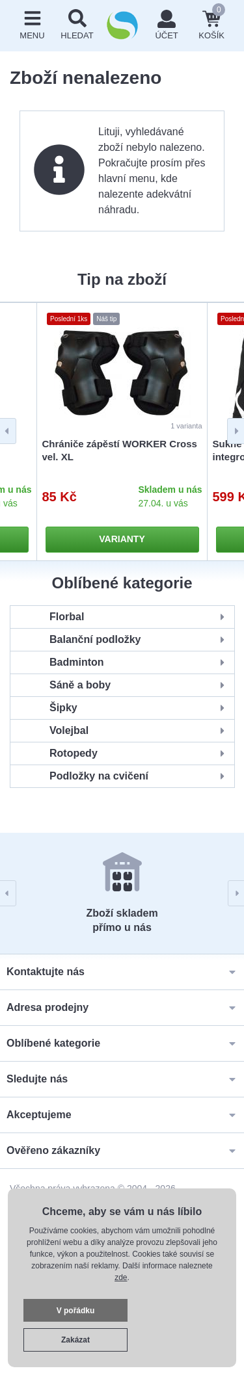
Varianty (122, 539)
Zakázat (75, 1339)
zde (121, 1277)
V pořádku (76, 1310)
